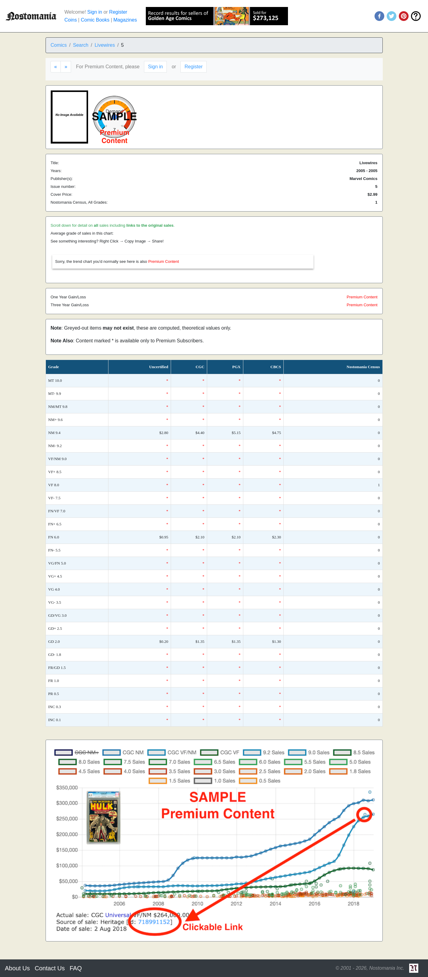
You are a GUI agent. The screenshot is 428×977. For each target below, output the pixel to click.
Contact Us (50, 968)
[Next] (65, 67)
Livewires (104, 45)
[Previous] (55, 67)
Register (118, 12)
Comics (59, 45)
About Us (17, 968)
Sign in (94, 12)
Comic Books (95, 19)
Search (80, 45)
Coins (70, 19)
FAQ (76, 968)
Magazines (125, 19)
